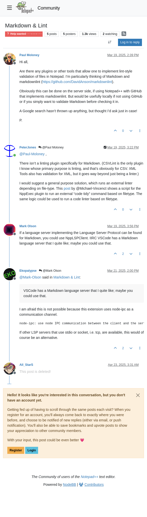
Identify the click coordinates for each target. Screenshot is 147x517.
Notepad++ (89, 477)
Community (49, 8)
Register (16, 450)
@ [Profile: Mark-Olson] (30, 277)
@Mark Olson (50, 270)
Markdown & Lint (66, 277)
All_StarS (26, 365)
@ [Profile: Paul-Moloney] (32, 154)
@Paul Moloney (51, 147)
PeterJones (27, 147)
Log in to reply (130, 42)
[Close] (138, 395)
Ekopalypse (28, 270)
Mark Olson (27, 226)
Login (31, 450)
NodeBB (69, 485)
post (67, 188)
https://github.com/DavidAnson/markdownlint (77, 82)
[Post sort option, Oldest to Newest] (110, 42)
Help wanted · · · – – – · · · (23, 33)
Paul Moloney (29, 55)
